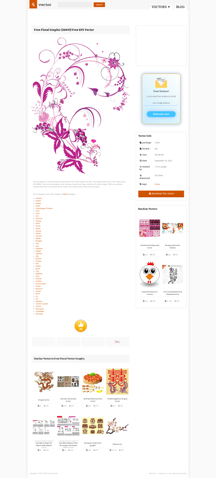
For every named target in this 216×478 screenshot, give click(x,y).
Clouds (38, 221)
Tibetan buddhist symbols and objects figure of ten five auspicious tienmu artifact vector (68, 444)
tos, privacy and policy (178, 473)
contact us (162, 473)
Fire (37, 244)
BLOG (180, 7)
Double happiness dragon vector (117, 400)
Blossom (39, 289)
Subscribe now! (161, 114)
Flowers (39, 198)
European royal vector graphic (93, 444)
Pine (37, 276)
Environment (41, 284)
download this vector (161, 193)
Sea (37, 246)
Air (37, 296)
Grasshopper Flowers (44, 208)
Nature (66, 194)
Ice (37, 299)
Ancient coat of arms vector (68, 400)
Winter (38, 238)
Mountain (39, 314)
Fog (37, 271)
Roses (38, 286)
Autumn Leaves (42, 304)
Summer (39, 218)
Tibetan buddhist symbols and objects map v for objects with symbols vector (44, 444)
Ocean (38, 291)
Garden (39, 261)
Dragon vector (43, 400)
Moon (38, 269)
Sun (37, 216)
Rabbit (38, 251)
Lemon (38, 306)
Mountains (40, 309)
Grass (38, 226)
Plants (38, 233)
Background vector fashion (172, 246)
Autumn (39, 236)
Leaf (37, 213)
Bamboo (39, 301)
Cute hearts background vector (149, 246)
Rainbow (39, 248)
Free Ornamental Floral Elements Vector (173, 293)
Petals (38, 266)
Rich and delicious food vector (93, 400)
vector (44, 4)
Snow (38, 206)
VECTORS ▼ (161, 7)
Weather (39, 274)
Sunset (38, 279)
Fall (37, 264)
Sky (37, 256)
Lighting (39, 253)
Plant (38, 223)
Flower (38, 201)
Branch (38, 259)
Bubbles (39, 241)
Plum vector (117, 444)
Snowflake (40, 311)
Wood (38, 228)
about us (152, 473)
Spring (38, 231)
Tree (37, 211)
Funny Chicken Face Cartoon (149, 293)
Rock (38, 294)
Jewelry (39, 281)
